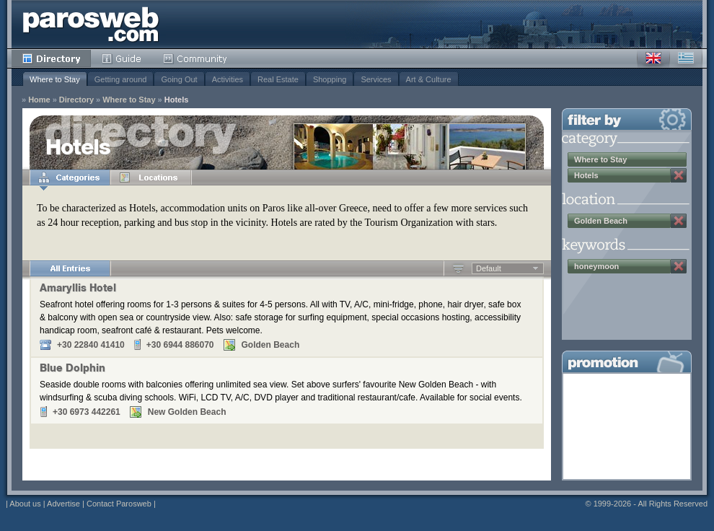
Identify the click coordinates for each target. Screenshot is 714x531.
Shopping (330, 79)
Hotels (176, 100)
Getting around (120, 79)
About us (24, 503)
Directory (51, 58)
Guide (121, 58)
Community (195, 58)
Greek (686, 58)
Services (376, 79)
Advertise (63, 503)
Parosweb (91, 24)
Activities (227, 79)
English (653, 58)
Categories (70, 177)
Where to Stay (55, 79)
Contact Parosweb (119, 503)
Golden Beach (600, 220)
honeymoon (596, 266)
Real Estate (278, 79)
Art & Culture (428, 79)
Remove (679, 175)
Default (488, 268)
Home (39, 100)
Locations (150, 177)
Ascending (458, 268)
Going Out (179, 79)
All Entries (70, 268)
